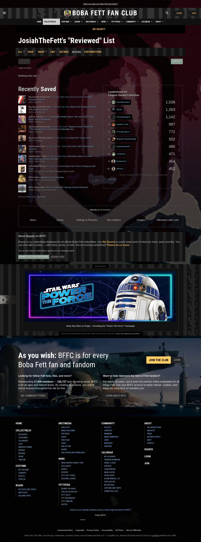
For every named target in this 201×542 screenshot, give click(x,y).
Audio (63, 437)
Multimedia (92, 21)
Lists (20, 444)
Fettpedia (117, 21)
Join (194, 13)
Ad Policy (119, 530)
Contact (150, 443)
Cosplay (21, 479)
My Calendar (109, 456)
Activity (107, 427)
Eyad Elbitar (109, 482)
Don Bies (107, 466)
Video (63, 443)
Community (132, 21)
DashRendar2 (120, 102)
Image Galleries (68, 430)
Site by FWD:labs (133, 530)
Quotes (64, 504)
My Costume (23, 470)
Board (79, 21)
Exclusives (66, 466)
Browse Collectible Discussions (33, 257)
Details (21, 476)
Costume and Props (112, 488)
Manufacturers (25, 447)
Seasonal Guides (68, 478)
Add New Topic (57, 257)
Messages (108, 443)
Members (108, 434)
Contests (108, 430)
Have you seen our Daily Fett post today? (100, 4)
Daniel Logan (110, 463)
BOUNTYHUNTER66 (123, 139)
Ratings (64, 51)
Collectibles (51, 21)
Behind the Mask (68, 489)
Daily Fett (65, 427)
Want (41, 51)
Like (52, 51)
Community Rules (65, 530)
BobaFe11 (118, 161)
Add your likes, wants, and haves (32, 197)
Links (106, 440)
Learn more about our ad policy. (128, 334)
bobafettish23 (120, 147)
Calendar (147, 21)
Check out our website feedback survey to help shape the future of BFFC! (100, 510)
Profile (176, 61)
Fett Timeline (67, 501)
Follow (24, 61)
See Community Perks (33, 395)
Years (20, 456)
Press (149, 434)
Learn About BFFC (116, 395)
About (160, 21)
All (20, 51)
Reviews (21, 453)
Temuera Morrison (112, 460)
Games (64, 449)
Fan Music (65, 434)
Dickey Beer (109, 475)
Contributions (93, 51)
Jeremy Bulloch (111, 491)
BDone (117, 169)
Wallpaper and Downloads (73, 452)
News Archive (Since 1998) (72, 463)
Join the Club (158, 360)
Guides (64, 469)
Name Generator (111, 437)
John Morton (109, 469)
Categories (23, 438)
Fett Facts (65, 495)
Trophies (108, 446)
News (105, 21)
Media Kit (151, 430)
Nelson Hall (109, 485)
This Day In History (69, 492)
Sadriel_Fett (119, 124)
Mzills (116, 110)
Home (39, 22)
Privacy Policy (93, 530)
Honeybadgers (121, 117)
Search (148, 449)
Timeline (22, 460)
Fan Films (65, 440)
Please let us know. (118, 245)
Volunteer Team (154, 427)
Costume (66, 21)
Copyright (79, 530)
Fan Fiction (66, 446)
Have (30, 51)
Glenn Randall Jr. (112, 478)
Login (179, 13)
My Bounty (99, 29)
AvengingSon (120, 132)
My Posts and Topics (27, 489)
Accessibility (107, 530)
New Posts (22, 492)
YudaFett (118, 154)
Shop (149, 440)
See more (112, 179)
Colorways (23, 441)
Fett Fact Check (68, 475)
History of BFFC (153, 437)
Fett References (68, 498)
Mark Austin (109, 472)
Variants (22, 473)
